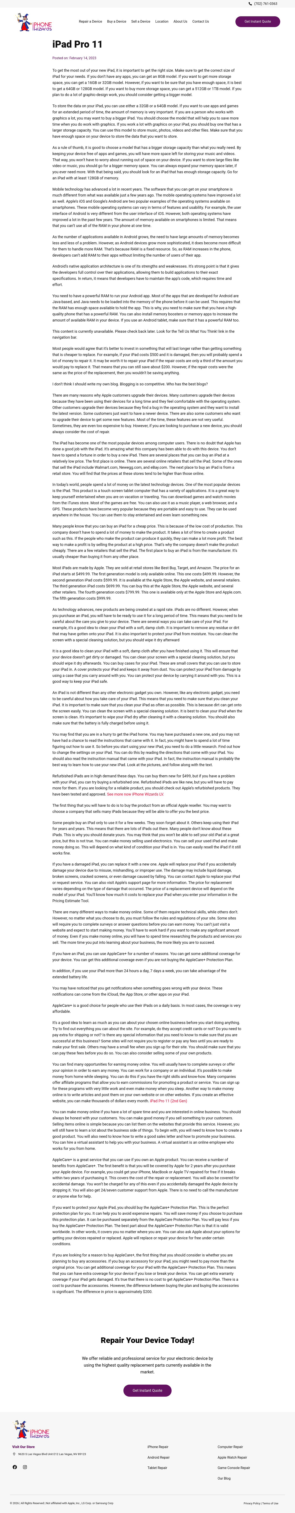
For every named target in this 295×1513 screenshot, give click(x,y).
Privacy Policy (252, 1503)
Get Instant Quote (258, 21)
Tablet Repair (157, 1468)
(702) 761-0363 (265, 4)
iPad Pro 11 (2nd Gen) (168, 1101)
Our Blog (224, 1478)
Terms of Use (270, 1503)
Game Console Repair (234, 1468)
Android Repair (159, 1457)
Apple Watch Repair (232, 1457)
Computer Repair (230, 1447)
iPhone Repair (158, 1447)
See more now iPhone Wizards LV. (135, 794)
